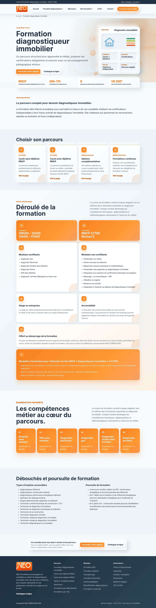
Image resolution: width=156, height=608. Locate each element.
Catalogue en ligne (51, 72)
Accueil (36, 9)
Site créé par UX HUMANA (131, 603)
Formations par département (65, 588)
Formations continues (92, 589)
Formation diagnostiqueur (53, 9)
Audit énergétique (91, 582)
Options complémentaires (64, 581)
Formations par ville (62, 592)
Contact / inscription (121, 575)
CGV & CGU (118, 585)
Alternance (72, 9)
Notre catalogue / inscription (130, 2)
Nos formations (86, 9)
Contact (110, 9)
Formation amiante (91, 571)
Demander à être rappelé (128, 9)
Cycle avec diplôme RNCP (64, 577)
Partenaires (117, 578)
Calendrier (117, 571)
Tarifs (100, 9)
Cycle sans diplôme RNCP (64, 574)
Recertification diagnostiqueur (96, 585)
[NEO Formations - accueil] (22, 9)
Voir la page (24, 178)
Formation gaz (89, 575)
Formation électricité (92, 578)
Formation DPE (89, 567)
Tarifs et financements (122, 567)
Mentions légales (120, 582)
